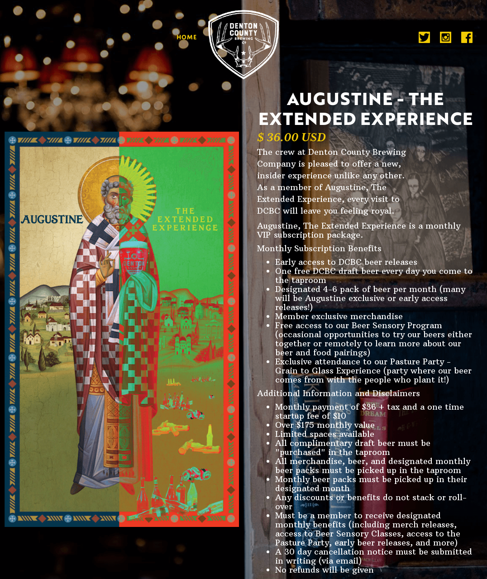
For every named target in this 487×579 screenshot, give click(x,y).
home (187, 36)
